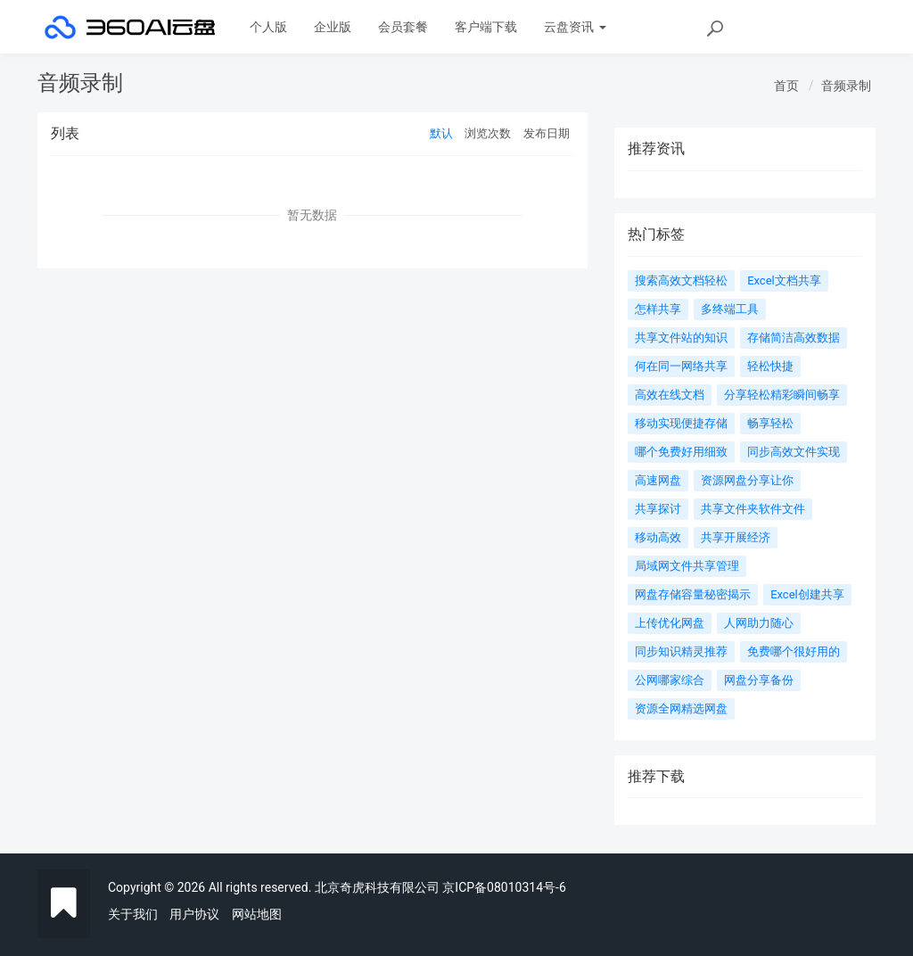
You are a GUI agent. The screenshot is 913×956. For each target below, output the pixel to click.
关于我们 (133, 914)
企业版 (332, 27)
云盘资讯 (574, 27)
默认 (441, 133)
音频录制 (846, 85)
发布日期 (546, 133)
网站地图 (257, 914)
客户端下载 (486, 27)
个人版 (268, 27)
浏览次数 (488, 133)
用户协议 (194, 914)
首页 (786, 85)
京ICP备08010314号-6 (503, 887)
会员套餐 (403, 27)
